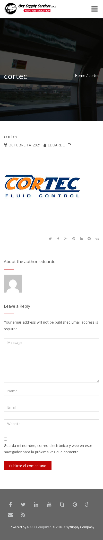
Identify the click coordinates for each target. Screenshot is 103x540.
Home (80, 75)
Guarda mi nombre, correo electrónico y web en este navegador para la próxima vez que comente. (48, 448)
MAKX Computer (39, 527)
